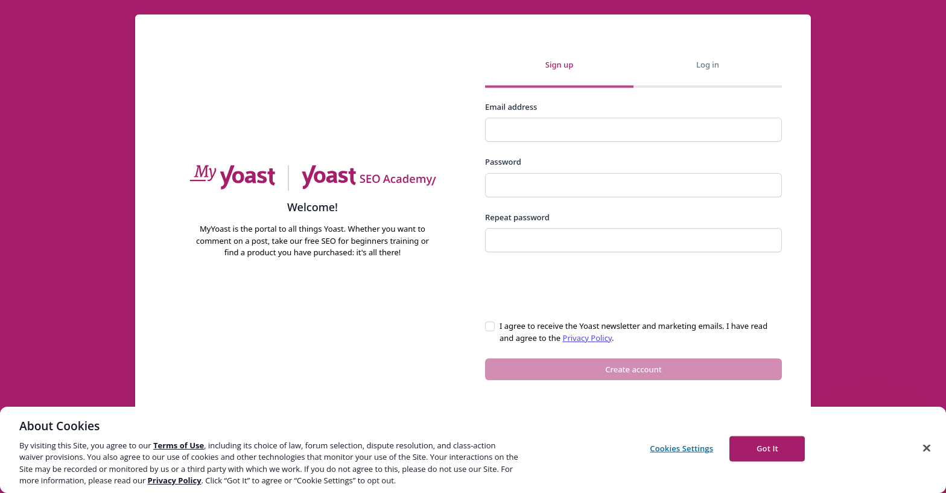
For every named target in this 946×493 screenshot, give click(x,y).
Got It (767, 448)
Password (503, 161)
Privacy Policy (587, 337)
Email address (511, 106)
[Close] (926, 448)
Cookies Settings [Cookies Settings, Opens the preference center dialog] (681, 448)
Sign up (559, 64)
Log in (707, 64)
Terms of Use (178, 445)
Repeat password (517, 217)
